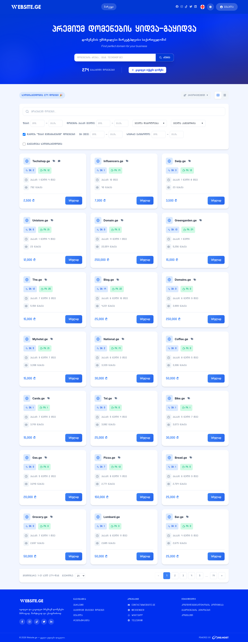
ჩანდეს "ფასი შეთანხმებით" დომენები (51, 134)
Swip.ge (180, 161)
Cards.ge (38, 398)
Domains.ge (183, 279)
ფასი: (26, 123)
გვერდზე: (68, 575)
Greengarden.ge (186, 220)
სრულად (74, 200)
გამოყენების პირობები (196, 610)
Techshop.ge (41, 161)
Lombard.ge (112, 517)
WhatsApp (137, 615)
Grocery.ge (40, 517)
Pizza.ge (109, 457)
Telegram (137, 620)
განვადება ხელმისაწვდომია (44, 144)
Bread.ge (181, 457)
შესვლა (78, 615)
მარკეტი (109, 6)
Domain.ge (111, 220)
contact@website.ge (143, 605)
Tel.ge (108, 398)
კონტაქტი (187, 615)
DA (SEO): (84, 134)
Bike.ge (180, 398)
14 (214, 575)
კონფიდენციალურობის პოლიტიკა (203, 605)
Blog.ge (109, 279)
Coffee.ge (181, 339)
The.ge (37, 279)
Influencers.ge (113, 161)
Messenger (138, 610)
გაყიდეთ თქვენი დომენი (147, 70)
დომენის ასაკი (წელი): (81, 123)
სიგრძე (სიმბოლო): (138, 134)
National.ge (111, 339)
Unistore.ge (40, 220)
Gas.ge (37, 457)
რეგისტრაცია (81, 620)
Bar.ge (179, 517)
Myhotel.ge (40, 339)
